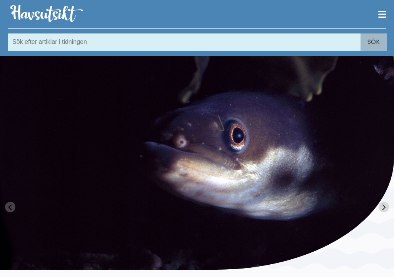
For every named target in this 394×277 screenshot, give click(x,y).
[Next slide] (384, 207)
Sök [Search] (373, 41)
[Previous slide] (10, 207)
